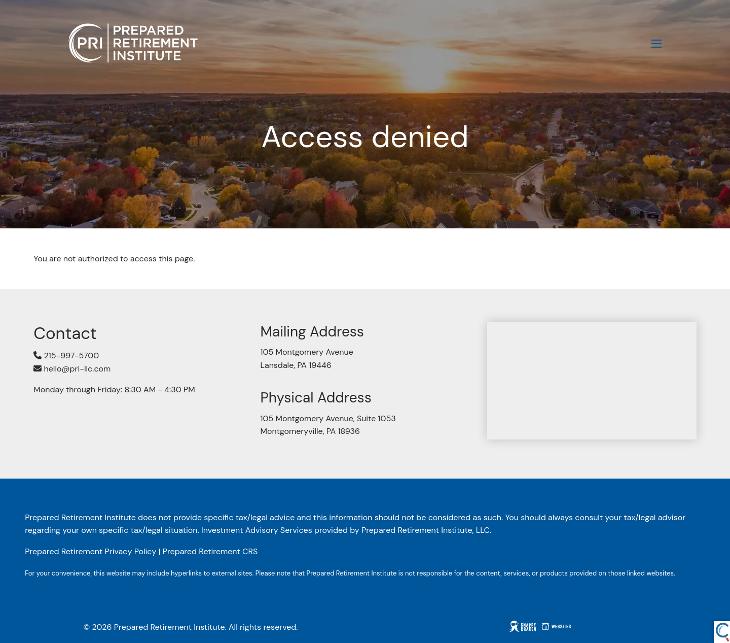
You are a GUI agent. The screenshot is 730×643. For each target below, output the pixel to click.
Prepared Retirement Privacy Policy (90, 551)
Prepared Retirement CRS (210, 551)
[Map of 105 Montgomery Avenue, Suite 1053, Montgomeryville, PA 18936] (592, 380)
